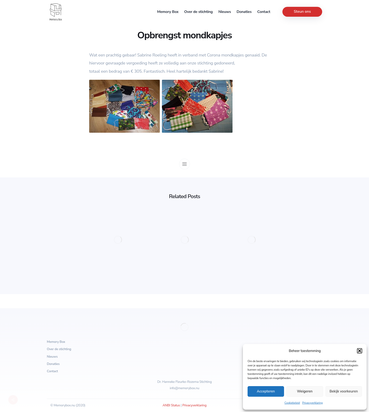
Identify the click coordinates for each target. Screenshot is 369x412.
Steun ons (302, 11)
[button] (359, 350)
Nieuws (224, 11)
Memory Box (168, 11)
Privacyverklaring (312, 403)
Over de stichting (198, 11)
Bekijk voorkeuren (343, 391)
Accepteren (266, 391)
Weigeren (305, 391)
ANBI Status (171, 405)
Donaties (244, 11)
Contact (263, 11)
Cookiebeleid (292, 403)
